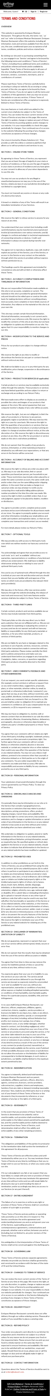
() (24, 11)
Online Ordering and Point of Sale (28, 1389)
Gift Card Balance (15, 1384)
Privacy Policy (14, 1386)
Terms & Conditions (34, 1384)
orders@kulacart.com (15, 1372)
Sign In (33, 11)
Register (44, 11)
